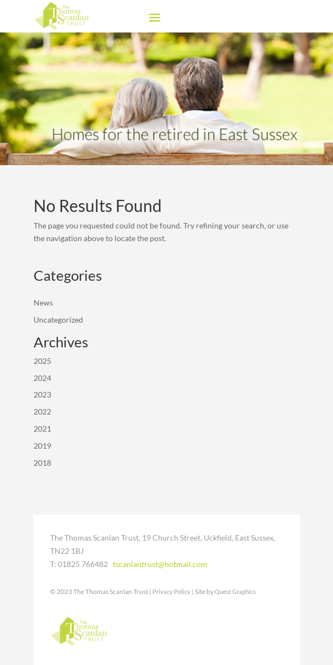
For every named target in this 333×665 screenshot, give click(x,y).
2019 (42, 445)
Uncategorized (58, 319)
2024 (42, 378)
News (43, 302)
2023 (42, 394)
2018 (42, 462)
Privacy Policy (171, 591)
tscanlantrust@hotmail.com (160, 564)
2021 (42, 428)
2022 (42, 411)
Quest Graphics (235, 591)
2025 (42, 361)
